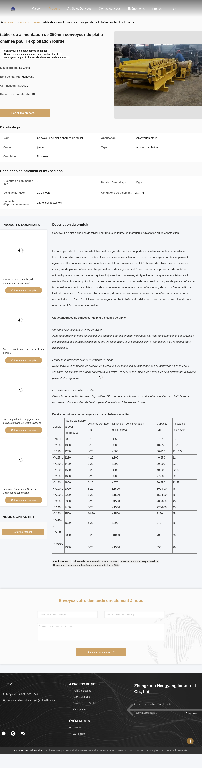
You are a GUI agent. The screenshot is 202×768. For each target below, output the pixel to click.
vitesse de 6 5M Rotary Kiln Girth (139, 561)
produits (24, 22)
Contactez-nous (110, 8)
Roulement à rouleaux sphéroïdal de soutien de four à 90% (86, 565)
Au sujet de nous (79, 8)
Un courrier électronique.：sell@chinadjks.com (28, 700)
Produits (54, 8)
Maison (36, 8)
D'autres (36, 22)
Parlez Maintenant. (25, 113)
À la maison (10, 22)
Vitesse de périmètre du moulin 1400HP (96, 561)
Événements (136, 8)
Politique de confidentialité (28, 750)
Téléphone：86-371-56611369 (20, 694)
